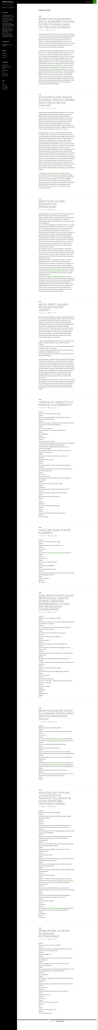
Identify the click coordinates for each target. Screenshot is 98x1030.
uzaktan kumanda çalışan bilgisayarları (63, 76)
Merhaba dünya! (5, 44)
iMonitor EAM (55, 385)
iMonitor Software (7, 2)
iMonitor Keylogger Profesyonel (62, 627)
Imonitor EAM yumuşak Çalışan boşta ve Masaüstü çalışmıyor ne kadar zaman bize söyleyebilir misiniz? (55, 798)
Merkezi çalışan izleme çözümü (47, 441)
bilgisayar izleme (5, 65)
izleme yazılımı (5, 73)
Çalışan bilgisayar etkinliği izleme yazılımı (49, 173)
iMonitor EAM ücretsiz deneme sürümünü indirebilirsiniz (58, 764)
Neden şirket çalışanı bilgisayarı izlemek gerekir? (53, 307)
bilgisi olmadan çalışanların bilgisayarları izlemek (55, 740)
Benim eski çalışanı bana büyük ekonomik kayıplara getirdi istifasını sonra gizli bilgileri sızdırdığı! (56, 23)
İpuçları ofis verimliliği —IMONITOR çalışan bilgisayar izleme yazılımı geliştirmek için (8, 25)
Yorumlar (5, 87)
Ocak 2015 (4, 55)
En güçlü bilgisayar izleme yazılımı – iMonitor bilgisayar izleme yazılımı (8, 20)
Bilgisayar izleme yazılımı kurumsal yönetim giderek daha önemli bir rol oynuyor (57, 101)
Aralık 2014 (4, 57)
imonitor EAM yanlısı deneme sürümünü (57, 908)
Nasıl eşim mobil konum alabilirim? (54, 531)
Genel (40, 16)
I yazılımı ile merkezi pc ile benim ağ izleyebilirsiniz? (56, 403)
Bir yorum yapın (52, 30)
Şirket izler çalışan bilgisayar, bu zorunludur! (52, 204)
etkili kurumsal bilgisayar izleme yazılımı (64, 381)
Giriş (3, 83)
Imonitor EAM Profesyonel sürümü (48, 483)
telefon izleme (5, 75)
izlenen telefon (45, 573)
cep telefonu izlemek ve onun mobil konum (56, 552)
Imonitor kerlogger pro (45, 983)
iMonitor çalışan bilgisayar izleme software (59, 69)
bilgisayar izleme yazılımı (54, 270)
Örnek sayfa (89, 1)
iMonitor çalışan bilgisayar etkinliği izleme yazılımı (52, 276)
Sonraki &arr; (60, 1021)
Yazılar (4, 85)
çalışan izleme (5, 70)
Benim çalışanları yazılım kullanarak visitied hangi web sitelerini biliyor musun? (56, 714)
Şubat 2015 (4, 53)
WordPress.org (5, 89)
